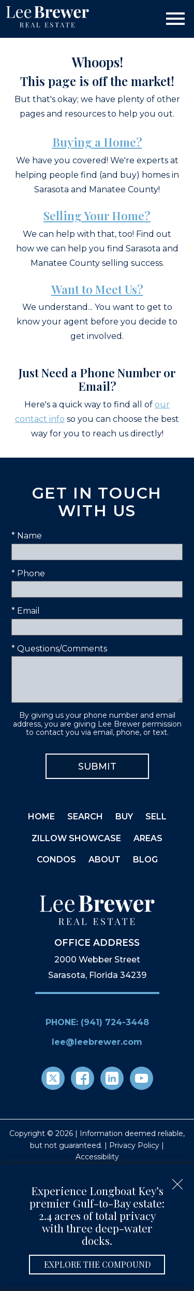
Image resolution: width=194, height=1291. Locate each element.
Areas (147, 838)
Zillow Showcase (76, 838)
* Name (26, 536)
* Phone (28, 573)
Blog (145, 859)
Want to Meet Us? (97, 289)
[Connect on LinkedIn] (112, 1078)
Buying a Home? (97, 142)
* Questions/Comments (59, 649)
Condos (56, 859)
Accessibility (97, 1156)
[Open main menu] (175, 18)
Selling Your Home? (97, 215)
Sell (156, 816)
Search (85, 816)
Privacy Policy (134, 1145)
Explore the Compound (97, 1264)
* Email (25, 611)
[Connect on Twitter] (53, 1078)
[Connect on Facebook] (82, 1078)
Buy (124, 816)
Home (41, 816)
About (104, 859)
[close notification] (177, 1180)
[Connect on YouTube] (141, 1078)
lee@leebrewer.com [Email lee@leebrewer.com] (97, 1042)
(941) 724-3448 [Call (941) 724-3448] (115, 1022)
